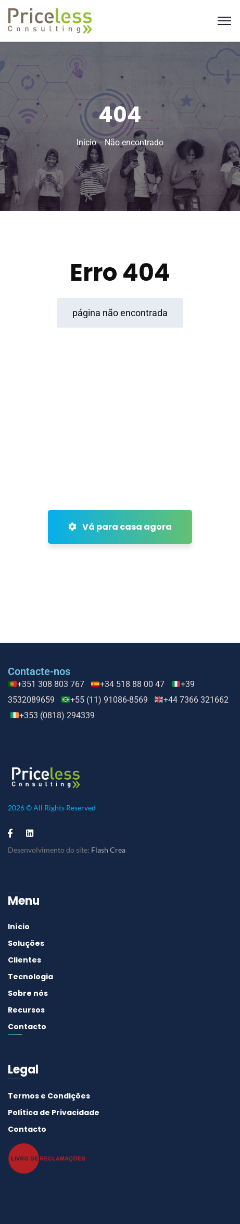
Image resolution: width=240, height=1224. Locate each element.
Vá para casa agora (120, 527)
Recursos (26, 1010)
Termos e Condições (49, 1096)
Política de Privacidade (53, 1112)
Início (86, 142)
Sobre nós (28, 993)
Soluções (26, 943)
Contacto (27, 1026)
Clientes (24, 960)
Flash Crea (108, 849)
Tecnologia (30, 976)
